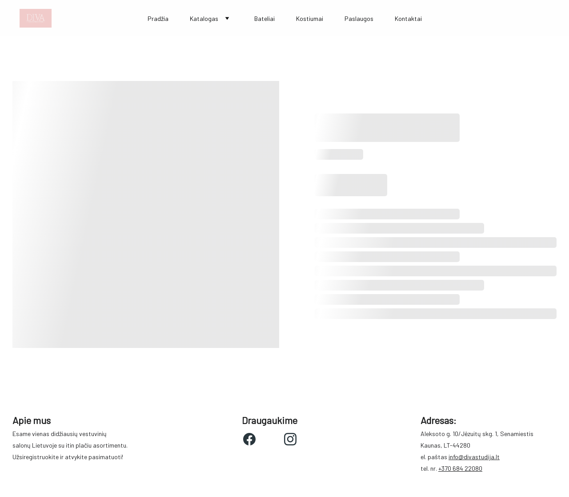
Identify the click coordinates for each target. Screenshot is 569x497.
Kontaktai (408, 18)
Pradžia (158, 18)
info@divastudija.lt (474, 457)
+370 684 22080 (460, 468)
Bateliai (264, 18)
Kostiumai (309, 18)
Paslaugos (359, 18)
